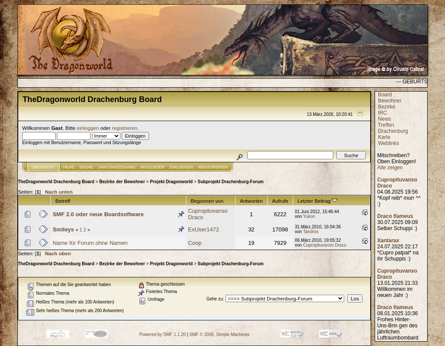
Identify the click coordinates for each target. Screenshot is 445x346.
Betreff (62, 201)
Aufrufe (280, 201)
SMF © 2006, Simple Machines (219, 334)
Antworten (251, 201)
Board (385, 95)
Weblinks (388, 143)
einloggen (88, 128)
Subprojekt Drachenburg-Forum (231, 181)
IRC (382, 113)
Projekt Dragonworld (171, 181)
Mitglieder (153, 167)
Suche (86, 167)
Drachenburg (393, 131)
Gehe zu (214, 299)
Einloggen (181, 167)
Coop (195, 243)
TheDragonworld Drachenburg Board (56, 181)
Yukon (309, 216)
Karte (384, 137)
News (384, 119)
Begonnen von (207, 201)
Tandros (311, 231)
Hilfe (68, 167)
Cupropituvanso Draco (324, 245)
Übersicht (43, 167)
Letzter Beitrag (317, 201)
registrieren (124, 128)
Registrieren (213, 167)
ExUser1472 (203, 229)
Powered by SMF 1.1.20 (162, 334)
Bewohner (390, 101)
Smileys (63, 229)
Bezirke (386, 107)
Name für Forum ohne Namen (90, 243)
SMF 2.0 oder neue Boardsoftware (98, 214)
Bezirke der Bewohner (122, 181)
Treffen (386, 125)
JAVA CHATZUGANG (117, 167)
